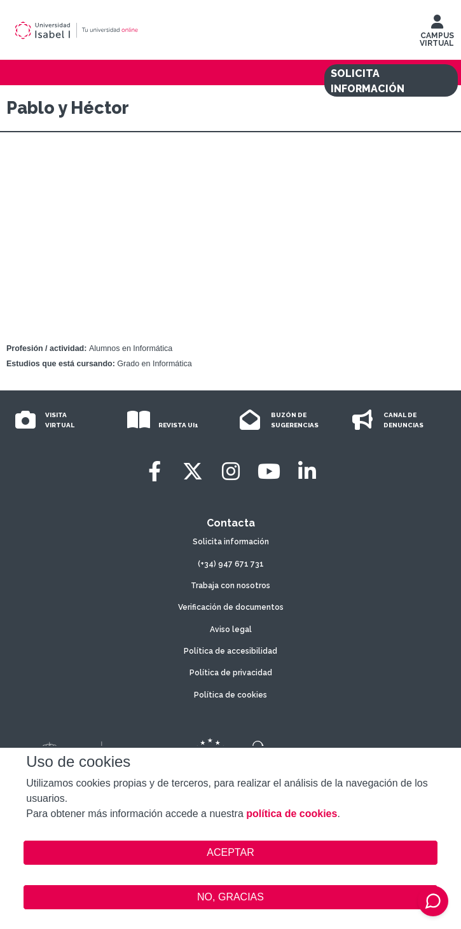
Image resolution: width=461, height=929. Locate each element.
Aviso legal (231, 629)
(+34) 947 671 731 (231, 564)
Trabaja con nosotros (230, 585)
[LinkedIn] (307, 471)
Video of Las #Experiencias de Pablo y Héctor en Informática (230, 240)
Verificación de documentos (231, 607)
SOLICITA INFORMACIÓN (367, 81)
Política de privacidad (230, 672)
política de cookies (291, 813)
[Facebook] (154, 471)
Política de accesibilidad (230, 651)
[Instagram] (231, 471)
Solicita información (231, 541)
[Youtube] (269, 471)
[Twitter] (192, 471)
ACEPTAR (230, 852)
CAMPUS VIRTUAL (437, 34)
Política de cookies (230, 695)
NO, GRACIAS (230, 896)
